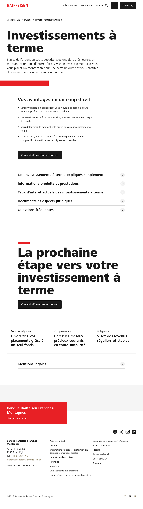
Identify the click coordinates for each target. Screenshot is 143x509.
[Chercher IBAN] (100, 458)
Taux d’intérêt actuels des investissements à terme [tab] (60, 192)
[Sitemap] (97, 463)
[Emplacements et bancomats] (64, 470)
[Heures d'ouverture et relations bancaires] (70, 475)
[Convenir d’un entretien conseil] (40, 304)
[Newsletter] (55, 466)
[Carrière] (53, 445)
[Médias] (96, 450)
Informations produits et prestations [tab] (48, 183)
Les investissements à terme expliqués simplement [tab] (60, 175)
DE (124, 496)
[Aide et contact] (57, 441)
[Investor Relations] (101, 445)
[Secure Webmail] (101, 454)
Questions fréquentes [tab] (36, 210)
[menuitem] (70, 5)
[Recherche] (106, 5)
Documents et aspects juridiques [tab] (45, 201)
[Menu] (114, 5)
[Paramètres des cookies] (61, 457)
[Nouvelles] (54, 461)
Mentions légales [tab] (32, 364)
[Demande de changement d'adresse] (110, 441)
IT (135, 496)
